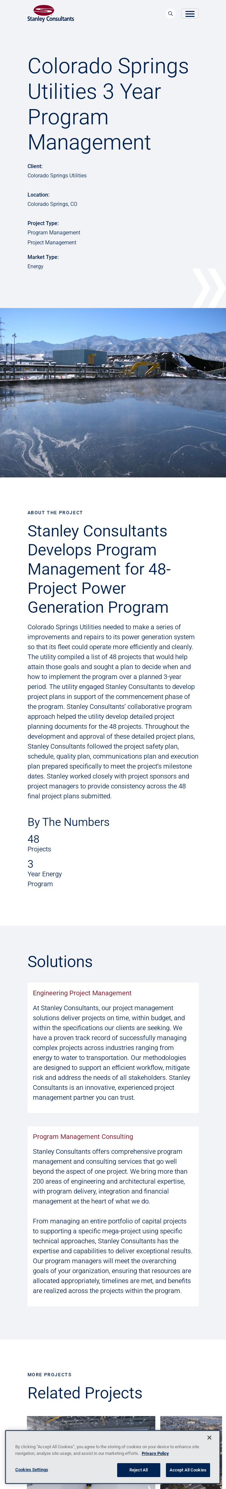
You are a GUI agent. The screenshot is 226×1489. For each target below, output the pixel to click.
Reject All (138, 1469)
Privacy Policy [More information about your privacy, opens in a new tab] (155, 1453)
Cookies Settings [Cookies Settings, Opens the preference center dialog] (31, 1469)
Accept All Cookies (188, 1469)
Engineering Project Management (82, 993)
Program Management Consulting (83, 1137)
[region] (112, 1457)
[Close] (209, 1437)
